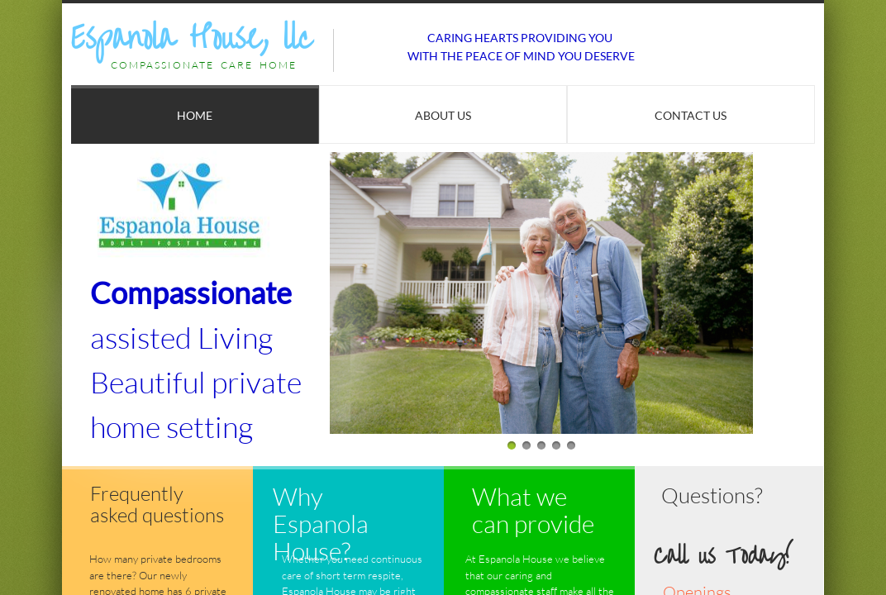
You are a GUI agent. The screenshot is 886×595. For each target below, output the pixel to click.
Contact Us (690, 115)
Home (194, 115)
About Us (443, 115)
